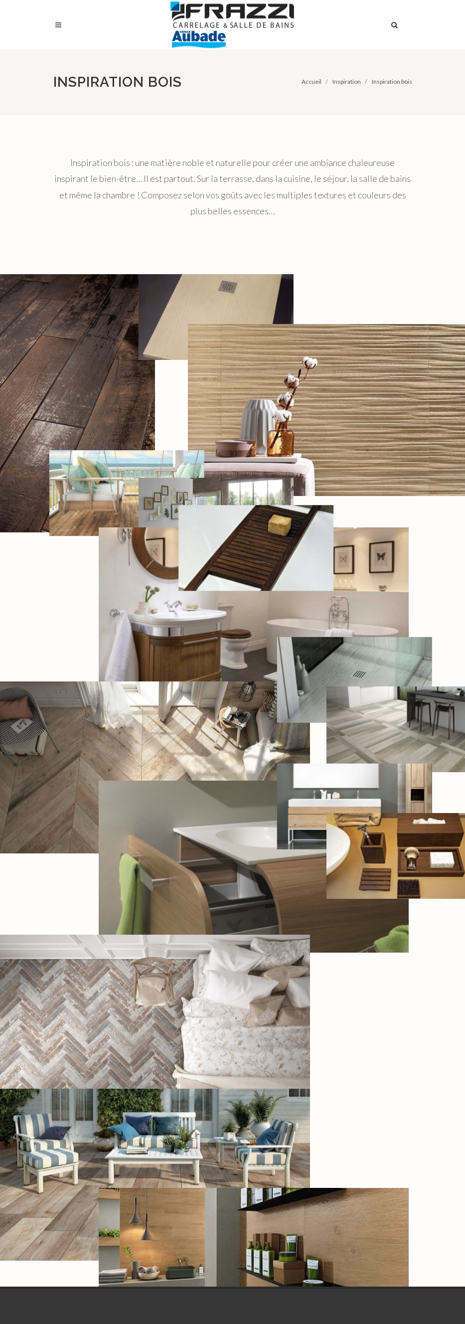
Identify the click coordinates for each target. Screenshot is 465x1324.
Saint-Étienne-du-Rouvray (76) (182, 1108)
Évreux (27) (172, 1045)
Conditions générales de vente (374, 1050)
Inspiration (346, 81)
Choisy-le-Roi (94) (182, 1030)
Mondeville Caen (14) (187, 1088)
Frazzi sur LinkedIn (214, 1298)
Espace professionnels (364, 996)
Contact (354, 1084)
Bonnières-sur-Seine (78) (187, 1010)
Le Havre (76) (175, 1059)
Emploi (351, 1016)
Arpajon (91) (173, 991)
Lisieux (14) (172, 1074)
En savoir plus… (77, 1210)
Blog (348, 1030)
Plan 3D (260, 1005)
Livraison (261, 1034)
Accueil (311, 81)
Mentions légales (367, 1070)
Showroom (264, 991)
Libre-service (268, 1020)
